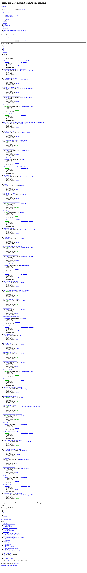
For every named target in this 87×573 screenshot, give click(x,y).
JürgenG (7, 309)
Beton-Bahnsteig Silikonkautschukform (12, 440)
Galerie (5, 23)
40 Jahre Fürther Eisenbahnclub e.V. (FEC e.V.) (14, 166)
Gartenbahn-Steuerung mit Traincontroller (29, 176)
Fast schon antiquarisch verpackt (10, 272)
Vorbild (22, 141)
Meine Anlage (24, 388)
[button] (5, 52)
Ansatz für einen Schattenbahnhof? (11, 299)
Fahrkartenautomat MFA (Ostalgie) (11, 202)
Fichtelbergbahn (7, 210)
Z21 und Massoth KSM (8, 131)
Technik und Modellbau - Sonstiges (28, 70)
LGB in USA (6, 458)
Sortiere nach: (25, 502)
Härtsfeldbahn (6, 422)
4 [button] (3, 49)
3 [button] (3, 48)
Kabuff (5, 184)
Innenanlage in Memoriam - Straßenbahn (12, 387)
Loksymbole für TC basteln (9, 405)
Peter (6, 185)
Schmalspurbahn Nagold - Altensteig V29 (12, 246)
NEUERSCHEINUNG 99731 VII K (11, 316)
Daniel (6, 265)
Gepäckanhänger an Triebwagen (10, 396)
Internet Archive (7, 104)
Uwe (6, 212)
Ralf (6, 459)
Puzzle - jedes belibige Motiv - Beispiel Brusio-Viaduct (16, 290)
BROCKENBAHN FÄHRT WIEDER (12, 449)
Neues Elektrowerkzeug (8, 149)
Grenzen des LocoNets (8, 263)
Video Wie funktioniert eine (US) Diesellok (13, 219)
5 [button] (3, 50)
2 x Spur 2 (5, 475)
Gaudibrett (23, 115)
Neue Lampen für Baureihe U (10, 361)
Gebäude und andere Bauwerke (28, 441)
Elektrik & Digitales (25, 132)
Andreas (7, 106)
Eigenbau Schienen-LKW (9, 193)
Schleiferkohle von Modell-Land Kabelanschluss (14, 69)
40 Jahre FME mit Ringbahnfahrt (11, 87)
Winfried (7, 486)
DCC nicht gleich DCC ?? (9, 467)
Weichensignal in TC (8, 175)
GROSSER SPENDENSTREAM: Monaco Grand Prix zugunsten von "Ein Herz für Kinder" (24, 122)
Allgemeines (24, 62)
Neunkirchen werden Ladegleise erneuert (12, 414)
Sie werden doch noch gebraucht (10, 281)
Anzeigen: (8, 502)
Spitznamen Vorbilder (8, 378)
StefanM (7, 62)
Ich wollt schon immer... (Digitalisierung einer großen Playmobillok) (19, 60)
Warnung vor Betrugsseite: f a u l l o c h (12, 493)
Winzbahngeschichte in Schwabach (11, 96)
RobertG (7, 282)
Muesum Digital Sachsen (9, 369)
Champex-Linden (7, 343)
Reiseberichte (22, 212)
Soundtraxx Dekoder (8, 484)
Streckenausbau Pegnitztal (9, 352)
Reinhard (7, 318)
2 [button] (3, 47)
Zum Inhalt (3, 6)
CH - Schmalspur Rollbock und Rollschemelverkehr (15, 140)
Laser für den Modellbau (9, 228)
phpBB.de (16, 563)
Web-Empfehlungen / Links (27, 106)
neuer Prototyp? (7, 157)
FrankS (7, 70)
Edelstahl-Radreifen (8, 334)
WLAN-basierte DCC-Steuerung (10, 255)
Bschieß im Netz (7, 325)
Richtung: (42, 502)
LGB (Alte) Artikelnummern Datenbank (12, 431)
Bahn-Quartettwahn (7, 113)
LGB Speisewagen (7, 308)
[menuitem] (12, 15)
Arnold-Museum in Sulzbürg (10, 78)
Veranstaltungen (24, 79)
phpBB (7, 560)
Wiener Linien (6, 237)
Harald (7, 123)
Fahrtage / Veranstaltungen (27, 88)
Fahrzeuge (23, 194)
